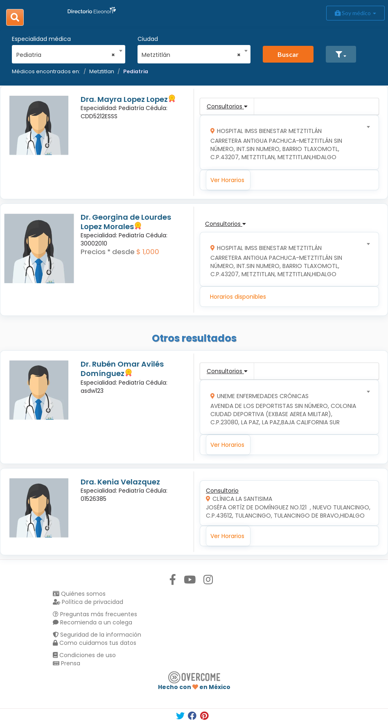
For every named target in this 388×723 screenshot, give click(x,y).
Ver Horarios (227, 180)
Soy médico (355, 12)
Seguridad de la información (97, 635)
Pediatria (135, 71)
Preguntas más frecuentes (95, 614)
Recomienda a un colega (92, 622)
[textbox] (286, 142)
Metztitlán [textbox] (191, 55)
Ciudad (148, 39)
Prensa (66, 663)
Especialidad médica (41, 39)
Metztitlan (101, 71)
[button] (341, 54)
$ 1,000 (147, 252)
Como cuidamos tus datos (94, 643)
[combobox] (65, 53)
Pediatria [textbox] (65, 55)
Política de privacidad (88, 602)
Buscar (288, 54)
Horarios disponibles (238, 297)
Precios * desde (108, 252)
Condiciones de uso (84, 655)
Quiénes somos (79, 594)
